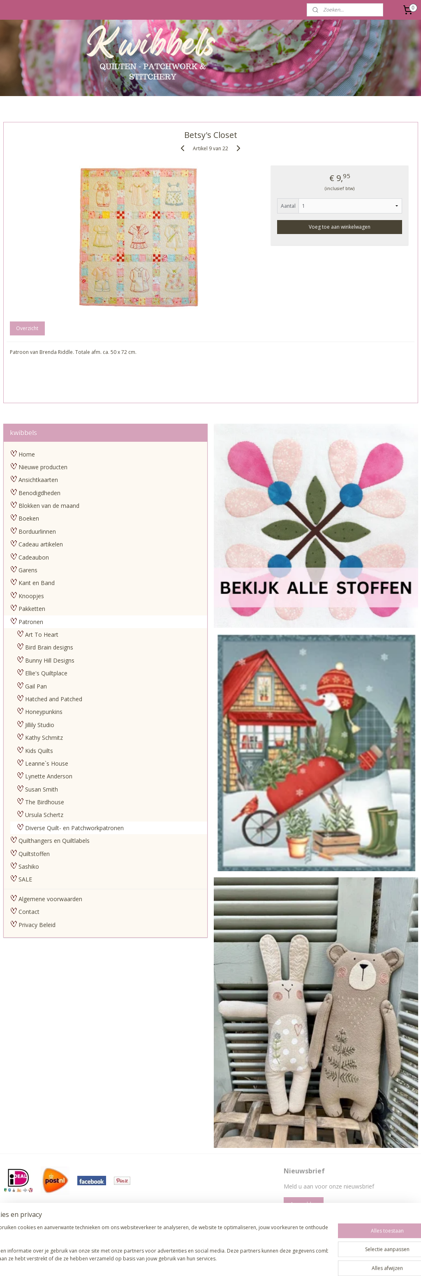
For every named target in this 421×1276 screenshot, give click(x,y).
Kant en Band (37, 583)
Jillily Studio (39, 725)
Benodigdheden (39, 493)
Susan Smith (41, 789)
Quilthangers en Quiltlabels (54, 841)
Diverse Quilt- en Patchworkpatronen (74, 828)
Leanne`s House (46, 763)
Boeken (29, 518)
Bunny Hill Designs (49, 660)
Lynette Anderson (48, 776)
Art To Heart (41, 634)
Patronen (31, 622)
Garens (28, 570)
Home (27, 454)
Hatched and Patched (53, 699)
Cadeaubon (34, 557)
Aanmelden (303, 1203)
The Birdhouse (44, 802)
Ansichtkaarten (38, 480)
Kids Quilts (39, 751)
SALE (25, 879)
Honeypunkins (43, 712)
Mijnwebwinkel (294, 1261)
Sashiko (29, 866)
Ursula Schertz (44, 815)
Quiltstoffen (34, 854)
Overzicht (27, 328)
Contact (29, 912)
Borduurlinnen (37, 531)
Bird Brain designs (49, 647)
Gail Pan (36, 686)
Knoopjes (31, 596)
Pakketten (32, 609)
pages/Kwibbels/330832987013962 (192, 1222)
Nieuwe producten (43, 467)
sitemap (174, 1261)
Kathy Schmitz (44, 737)
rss (191, 1261)
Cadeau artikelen (41, 544)
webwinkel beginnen (222, 1261)
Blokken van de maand (49, 505)
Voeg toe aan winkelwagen (339, 226)
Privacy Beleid (37, 925)
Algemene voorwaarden (50, 899)
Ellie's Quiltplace (46, 673)
